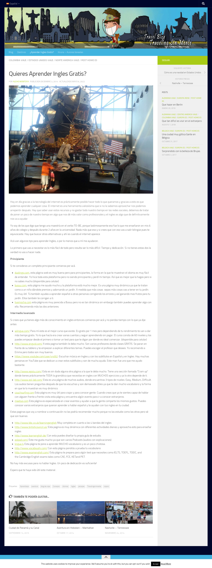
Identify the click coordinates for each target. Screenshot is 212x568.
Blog (11, 52)
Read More (166, 564)
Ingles (73, 486)
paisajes (81, 486)
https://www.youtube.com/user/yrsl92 (36, 356)
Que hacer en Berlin (172, 104)
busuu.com (20, 285)
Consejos (56, 486)
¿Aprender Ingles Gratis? (42, 52)
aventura (35, 486)
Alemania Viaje (169, 98)
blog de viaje (45, 486)
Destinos (21, 52)
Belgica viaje (168, 131)
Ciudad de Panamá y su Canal (24, 527)
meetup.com (21, 401)
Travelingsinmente (94, 486)
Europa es (182, 117)
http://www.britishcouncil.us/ (31, 427)
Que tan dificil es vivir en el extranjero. (182, 120)
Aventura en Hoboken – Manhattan (75, 527)
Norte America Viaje (67, 60)
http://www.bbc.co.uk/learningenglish (36, 422)
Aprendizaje (24, 486)
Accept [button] (156, 564)
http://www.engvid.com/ (28, 343)
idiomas (65, 486)
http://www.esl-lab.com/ (29, 379)
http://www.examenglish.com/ (32, 452)
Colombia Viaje (17, 60)
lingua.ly (19, 444)
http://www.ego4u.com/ (28, 371)
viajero (106, 486)
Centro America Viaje (187, 114)
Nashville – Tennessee (117, 527)
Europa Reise (183, 98)
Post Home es (89, 60)
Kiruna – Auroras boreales (70, 52)
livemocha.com (23, 302)
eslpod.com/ (21, 439)
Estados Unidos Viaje (41, 60)
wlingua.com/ (22, 331)
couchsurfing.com (24, 392)
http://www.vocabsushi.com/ (31, 448)
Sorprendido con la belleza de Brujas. (181, 151)
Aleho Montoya (21, 81)
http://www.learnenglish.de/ (31, 435)
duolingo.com (22, 272)
